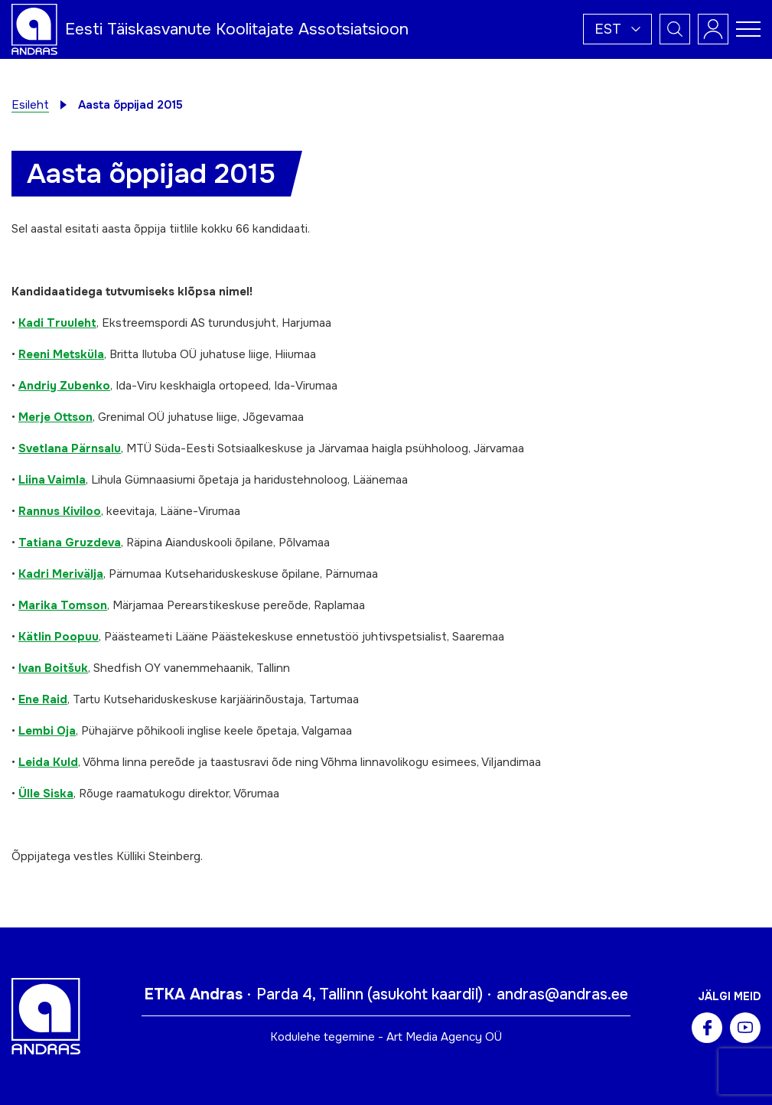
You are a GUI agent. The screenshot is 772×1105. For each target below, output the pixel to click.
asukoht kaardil (425, 994)
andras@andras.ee (562, 994)
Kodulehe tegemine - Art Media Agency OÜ (386, 1037)
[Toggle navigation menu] (748, 29)
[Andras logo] (34, 28)
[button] (617, 29)
